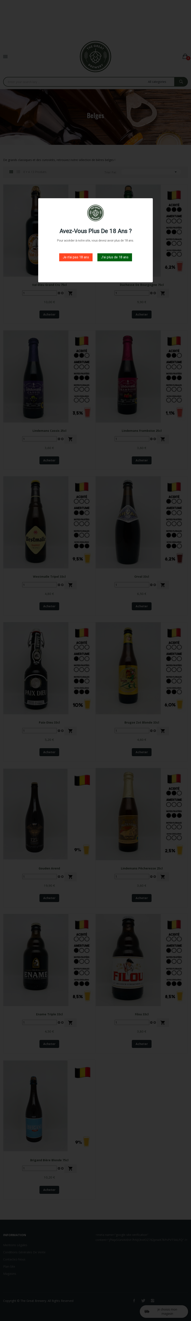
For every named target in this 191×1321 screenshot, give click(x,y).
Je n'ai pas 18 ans (76, 257)
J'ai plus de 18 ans (114, 257)
